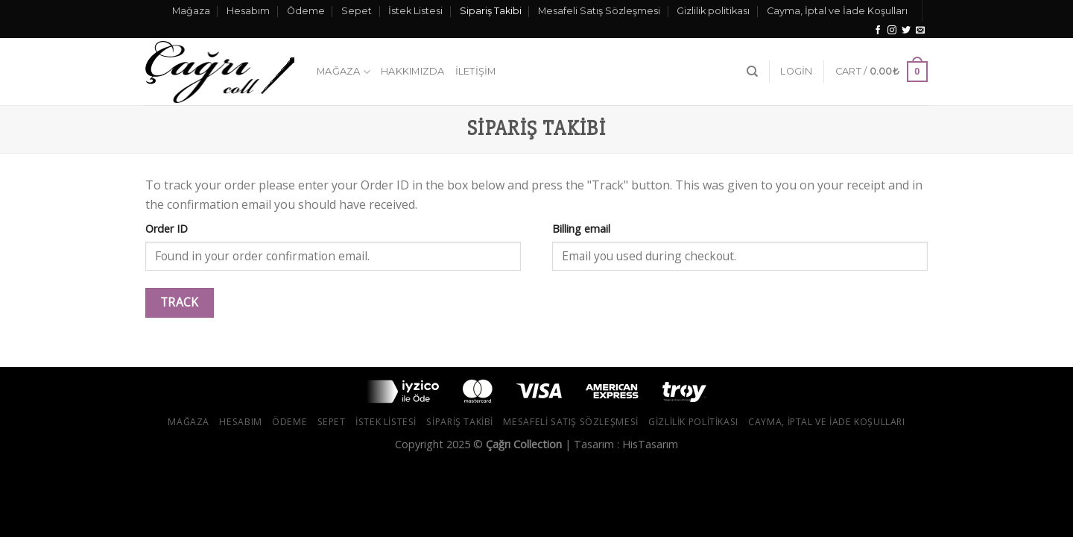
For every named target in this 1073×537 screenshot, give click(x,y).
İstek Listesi (415, 10)
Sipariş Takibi (491, 10)
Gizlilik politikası (713, 10)
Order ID (166, 229)
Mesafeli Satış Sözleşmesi (599, 10)
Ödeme (306, 10)
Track (179, 302)
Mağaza (191, 10)
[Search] (752, 71)
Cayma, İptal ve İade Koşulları (837, 10)
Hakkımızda (413, 71)
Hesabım (248, 10)
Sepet (356, 10)
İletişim (475, 71)
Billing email (581, 229)
